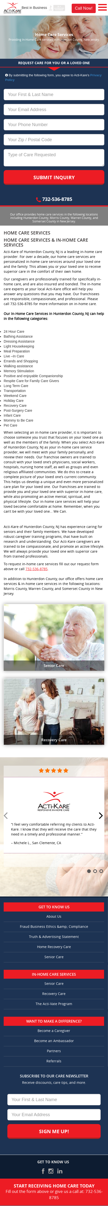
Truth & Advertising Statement (54, 937)
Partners (54, 1051)
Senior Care (54, 957)
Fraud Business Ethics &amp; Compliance (54, 927)
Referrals (53, 1061)
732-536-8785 (54, 199)
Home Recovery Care (54, 947)
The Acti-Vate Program (54, 1004)
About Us (53, 916)
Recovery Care (54, 994)
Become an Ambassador (54, 1041)
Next (101, 816)
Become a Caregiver (54, 1031)
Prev (6, 816)
